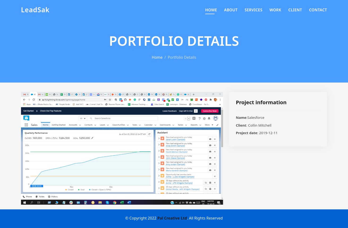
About (231, 9)
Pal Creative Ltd (172, 218)
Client (295, 9)
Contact (318, 9)
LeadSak (35, 9)
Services (253, 9)
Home (211, 9)
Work (275, 9)
